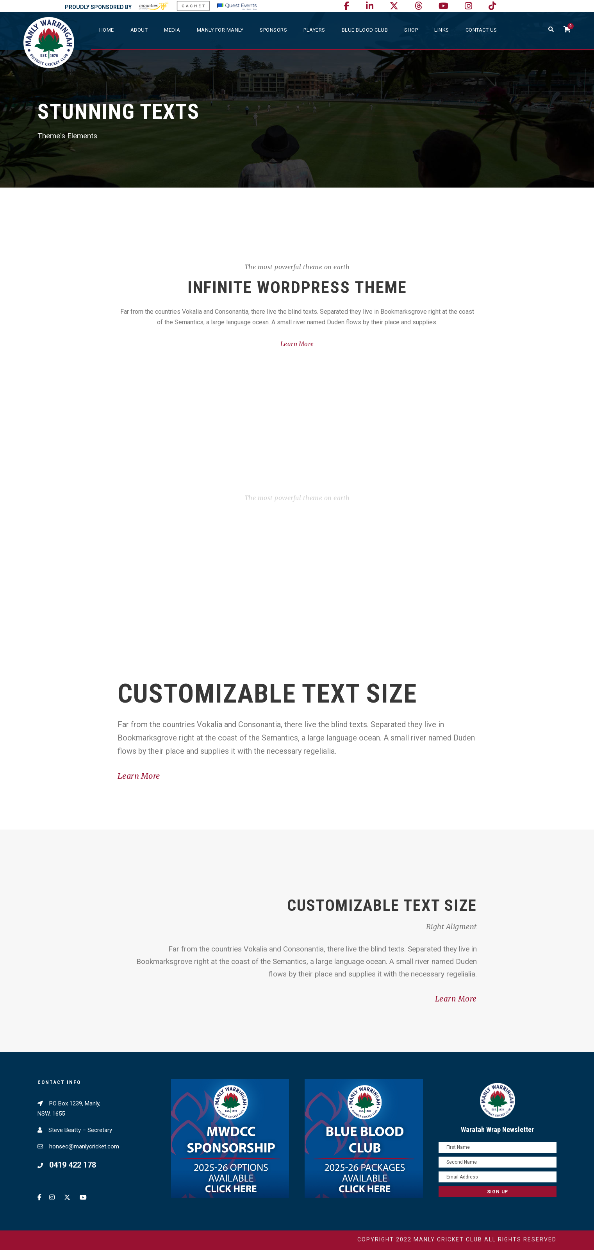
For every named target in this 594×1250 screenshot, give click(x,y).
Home (106, 30)
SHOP (411, 30)
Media (172, 30)
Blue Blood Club (365, 30)
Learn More (297, 344)
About (139, 30)
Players (314, 30)
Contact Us (481, 30)
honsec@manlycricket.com (84, 1146)
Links (441, 30)
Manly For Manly (220, 30)
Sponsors (273, 30)
